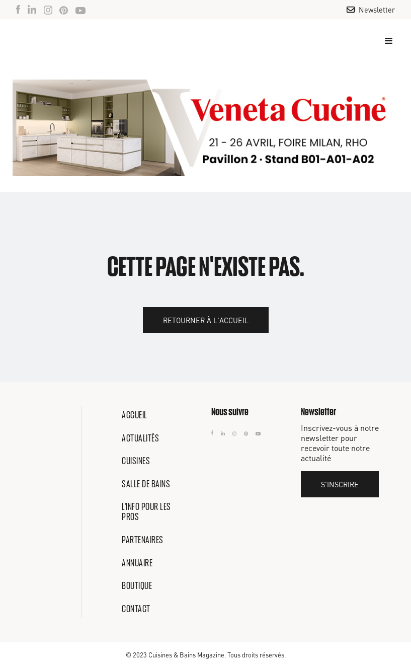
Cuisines (136, 461)
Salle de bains (146, 484)
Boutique (137, 585)
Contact (136, 609)
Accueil (134, 415)
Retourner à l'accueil (206, 320)
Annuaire (137, 563)
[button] (384, 41)
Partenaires (142, 540)
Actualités (140, 438)
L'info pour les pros (146, 511)
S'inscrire (340, 484)
